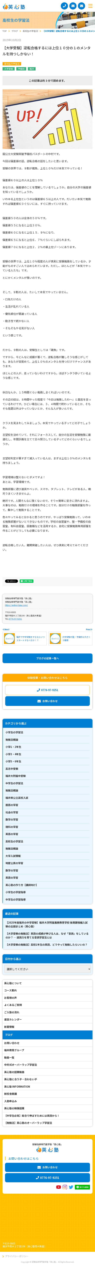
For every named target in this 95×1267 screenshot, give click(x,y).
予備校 (21, 68)
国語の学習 (12, 805)
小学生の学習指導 (16, 892)
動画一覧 (9, 1057)
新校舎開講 (10, 1093)
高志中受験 (12, 768)
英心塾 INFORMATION (17, 1086)
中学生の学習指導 (16, 899)
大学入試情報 (13, 856)
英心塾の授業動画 (14, 1072)
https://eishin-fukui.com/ (16, 605)
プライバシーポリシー (17, 1256)
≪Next (6, 629)
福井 (32, 68)
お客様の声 (10, 997)
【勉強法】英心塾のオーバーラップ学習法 (28, 1123)
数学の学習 (12, 819)
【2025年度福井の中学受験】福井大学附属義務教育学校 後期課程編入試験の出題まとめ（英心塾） (47, 924)
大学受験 (8, 68)
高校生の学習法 (11, 63)
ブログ (9, 1034)
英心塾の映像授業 (14, 1108)
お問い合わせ (11, 1043)
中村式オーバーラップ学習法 (20, 1064)
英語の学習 (12, 834)
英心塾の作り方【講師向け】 (22, 885)
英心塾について (13, 983)
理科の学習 (12, 827)
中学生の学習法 (14, 783)
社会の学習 (12, 812)
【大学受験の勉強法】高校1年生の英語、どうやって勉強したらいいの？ (46, 944)
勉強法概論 (12, 739)
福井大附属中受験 (16, 776)
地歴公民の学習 (14, 863)
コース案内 (10, 990)
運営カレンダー (13, 1019)
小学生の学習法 (14, 732)
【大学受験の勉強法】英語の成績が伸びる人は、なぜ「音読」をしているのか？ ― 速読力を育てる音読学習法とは (47, 935)
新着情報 (9, 1026)
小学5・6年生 (13, 761)
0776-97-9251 (15, 618)
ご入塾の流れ (11, 1012)
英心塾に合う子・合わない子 (20, 1079)
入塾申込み (10, 1101)
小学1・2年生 (13, 747)
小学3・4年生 (13, 754)
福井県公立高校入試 (17, 797)
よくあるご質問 (13, 1005)
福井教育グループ (14, 1050)
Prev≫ (89, 629)
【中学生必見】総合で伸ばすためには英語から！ (32, 1115)
